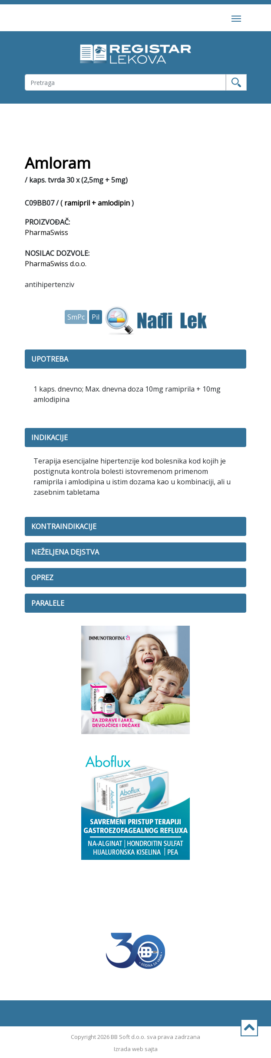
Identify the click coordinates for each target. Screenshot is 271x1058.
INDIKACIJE (49, 437)
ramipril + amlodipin (97, 203)
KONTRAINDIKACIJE (63, 526)
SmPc (76, 317)
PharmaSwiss (46, 232)
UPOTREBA (49, 359)
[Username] (125, 82)
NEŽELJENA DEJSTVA (65, 552)
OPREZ (42, 577)
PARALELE (47, 603)
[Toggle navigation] (236, 17)
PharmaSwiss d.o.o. (55, 263)
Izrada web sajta (136, 1049)
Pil (95, 317)
